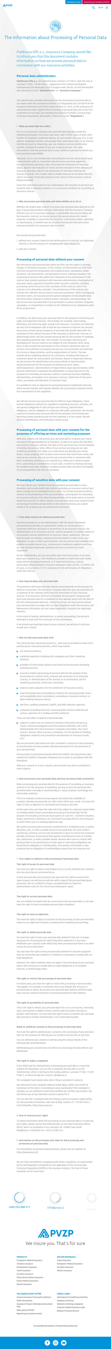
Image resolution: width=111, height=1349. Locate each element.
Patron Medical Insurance (28, 1281)
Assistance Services (65, 1300)
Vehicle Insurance (24, 1284)
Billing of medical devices (68, 1311)
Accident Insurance (25, 1274)
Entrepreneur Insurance (27, 1267)
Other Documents (24, 1300)
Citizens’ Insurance (25, 1264)
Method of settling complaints (70, 1304)
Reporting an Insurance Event (96, 2)
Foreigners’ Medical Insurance (29, 1260)
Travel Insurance (24, 1270)
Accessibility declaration (44, 1326)
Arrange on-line (73, 2)
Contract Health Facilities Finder (71, 1307)
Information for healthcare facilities (72, 1297)
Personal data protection (67, 1326)
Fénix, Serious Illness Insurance (30, 1277)
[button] (100, 7)
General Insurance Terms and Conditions (34, 1297)
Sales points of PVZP (25, 1310)
